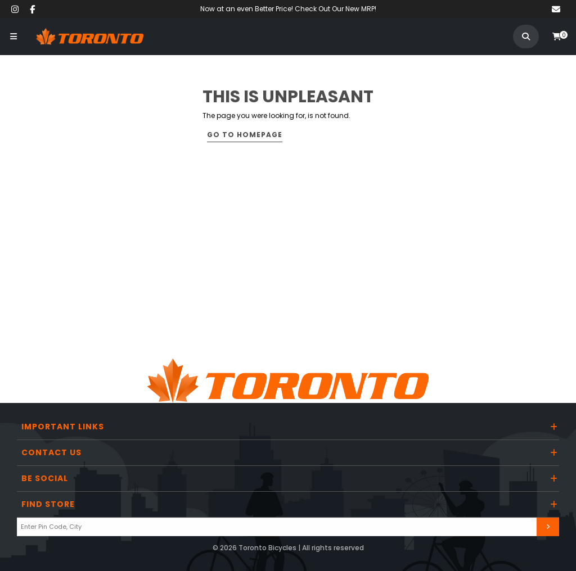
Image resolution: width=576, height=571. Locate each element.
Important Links (62, 426)
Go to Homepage (244, 134)
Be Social (44, 478)
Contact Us (51, 452)
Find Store (48, 504)
